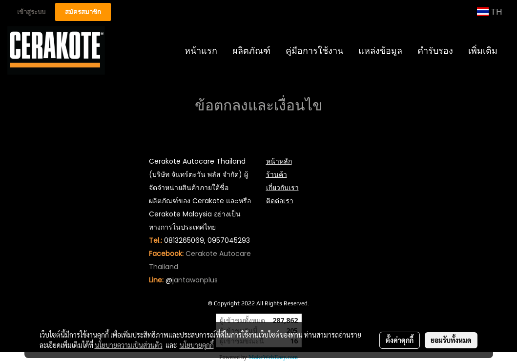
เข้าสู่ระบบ (31, 12)
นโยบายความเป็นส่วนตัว (129, 345)
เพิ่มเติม (482, 50)
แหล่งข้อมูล (380, 50)
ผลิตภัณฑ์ (251, 50)
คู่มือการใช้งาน (314, 50)
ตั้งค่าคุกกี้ (400, 340)
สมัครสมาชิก (83, 12)
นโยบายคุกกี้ (197, 345)
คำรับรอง (435, 50)
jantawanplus (195, 280)
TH (489, 11)
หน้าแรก (201, 50)
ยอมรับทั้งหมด (451, 340)
